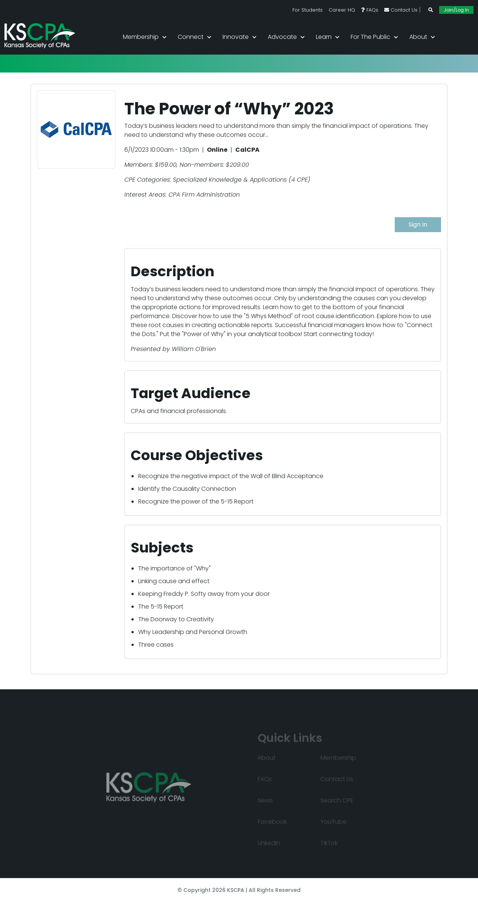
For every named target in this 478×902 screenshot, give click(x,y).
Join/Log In (456, 10)
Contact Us (401, 10)
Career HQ (342, 10)
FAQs (369, 10)
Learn (324, 37)
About (418, 37)
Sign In (418, 224)
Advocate (282, 37)
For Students (307, 10)
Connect (191, 37)
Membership (141, 37)
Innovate (236, 37)
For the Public (370, 37)
